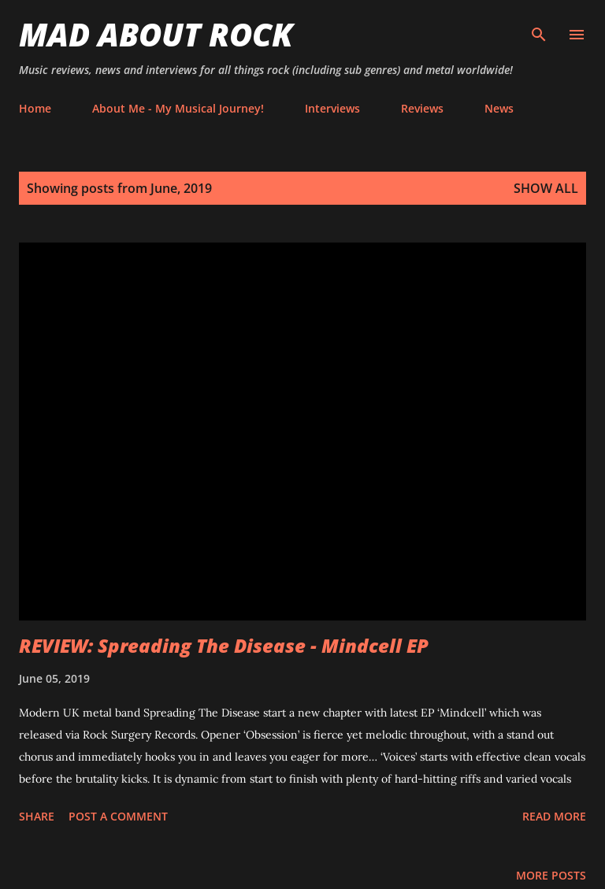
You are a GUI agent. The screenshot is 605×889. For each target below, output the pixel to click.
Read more (554, 816)
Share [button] (36, 816)
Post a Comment (118, 816)
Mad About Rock (156, 34)
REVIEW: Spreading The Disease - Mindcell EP (224, 645)
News (499, 108)
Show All (546, 188)
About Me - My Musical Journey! (178, 108)
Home (35, 108)
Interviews (332, 108)
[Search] (538, 28)
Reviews (422, 108)
